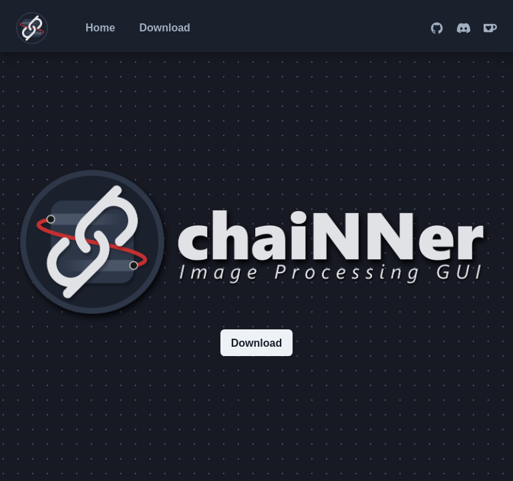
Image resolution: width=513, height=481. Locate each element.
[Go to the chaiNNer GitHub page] (437, 28)
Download (164, 27)
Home (100, 27)
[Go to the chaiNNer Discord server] (463, 28)
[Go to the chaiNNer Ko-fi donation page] (490, 28)
